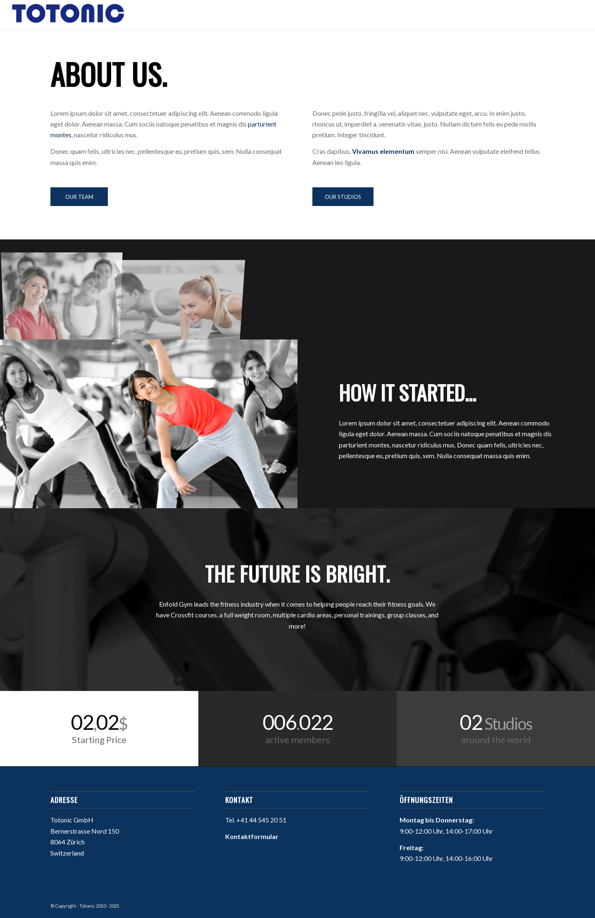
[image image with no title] (65, 293)
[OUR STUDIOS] (343, 196)
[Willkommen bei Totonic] (68, 14)
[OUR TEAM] (79, 196)
